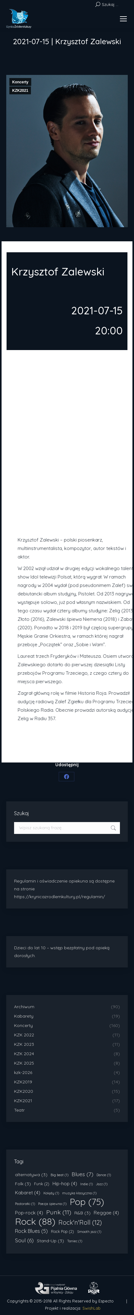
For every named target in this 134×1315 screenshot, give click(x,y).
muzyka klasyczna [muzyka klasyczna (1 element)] (79, 1193)
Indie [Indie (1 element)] (86, 1184)
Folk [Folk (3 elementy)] (23, 1184)
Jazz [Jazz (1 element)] (101, 1184)
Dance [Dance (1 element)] (104, 1175)
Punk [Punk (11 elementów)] (58, 1212)
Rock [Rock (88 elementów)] (35, 1221)
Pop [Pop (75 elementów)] (87, 1202)
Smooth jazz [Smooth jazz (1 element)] (89, 1231)
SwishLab (91, 1308)
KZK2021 (20, 90)
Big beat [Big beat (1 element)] (59, 1175)
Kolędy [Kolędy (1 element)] (51, 1193)
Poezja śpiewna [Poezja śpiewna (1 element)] (52, 1204)
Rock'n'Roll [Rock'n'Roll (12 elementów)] (80, 1222)
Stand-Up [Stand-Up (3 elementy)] (50, 1241)
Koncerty (20, 82)
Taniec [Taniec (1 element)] (74, 1241)
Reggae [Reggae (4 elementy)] (106, 1213)
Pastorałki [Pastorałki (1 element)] (25, 1204)
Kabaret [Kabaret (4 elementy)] (27, 1193)
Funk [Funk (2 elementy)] (41, 1183)
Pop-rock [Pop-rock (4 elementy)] (29, 1213)
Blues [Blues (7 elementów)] (82, 1174)
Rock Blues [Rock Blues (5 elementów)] (31, 1231)
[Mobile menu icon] (123, 18)
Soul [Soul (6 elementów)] (24, 1240)
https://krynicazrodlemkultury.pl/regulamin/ (59, 896)
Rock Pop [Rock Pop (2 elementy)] (62, 1231)
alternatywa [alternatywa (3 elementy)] (31, 1174)
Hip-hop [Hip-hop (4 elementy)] (64, 1184)
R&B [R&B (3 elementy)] (82, 1213)
